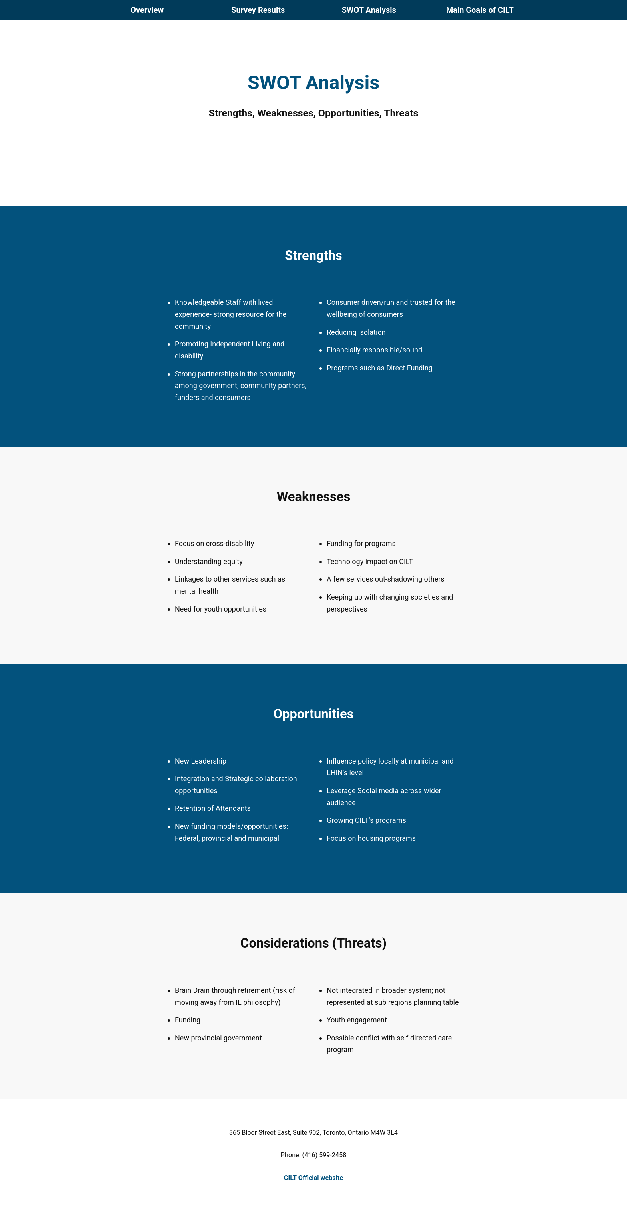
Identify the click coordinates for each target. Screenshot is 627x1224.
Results (258, 10)
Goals (480, 10)
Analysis (369, 10)
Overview (147, 10)
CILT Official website (313, 1178)
